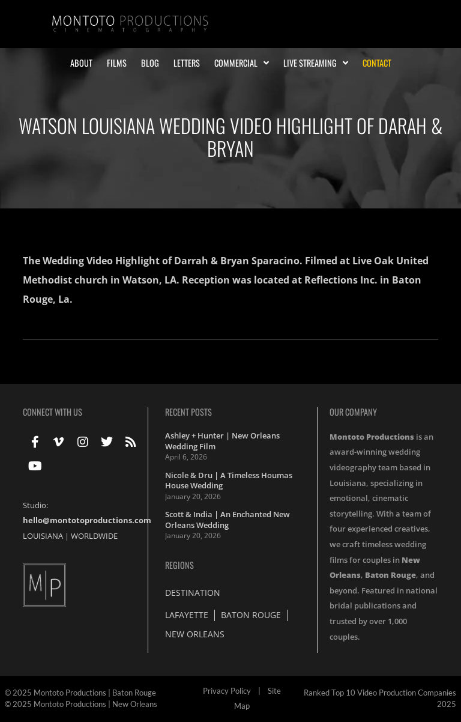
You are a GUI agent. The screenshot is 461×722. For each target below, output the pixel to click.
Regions (179, 565)
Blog (150, 63)
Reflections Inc (339, 280)
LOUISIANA (43, 535)
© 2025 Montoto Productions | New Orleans (81, 704)
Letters (186, 63)
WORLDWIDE (94, 535)
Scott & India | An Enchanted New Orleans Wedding (227, 519)
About (81, 63)
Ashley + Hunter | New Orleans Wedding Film (222, 441)
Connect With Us (52, 411)
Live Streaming (315, 63)
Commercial (241, 63)
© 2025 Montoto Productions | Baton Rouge (80, 692)
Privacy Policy (227, 691)
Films (117, 63)
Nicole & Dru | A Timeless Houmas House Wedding (228, 480)
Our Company (353, 411)
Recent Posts (188, 411)
